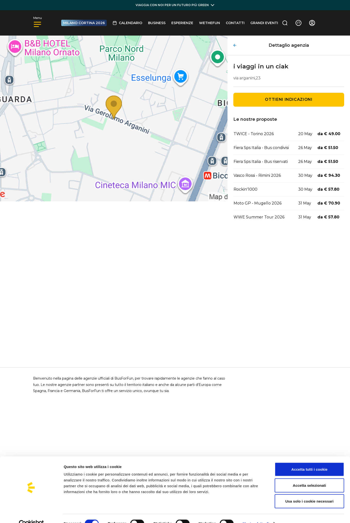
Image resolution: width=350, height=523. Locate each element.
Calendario (127, 23)
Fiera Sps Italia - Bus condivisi (261, 147)
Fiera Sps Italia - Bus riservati (261, 161)
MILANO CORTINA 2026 (84, 23)
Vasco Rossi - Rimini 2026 (257, 175)
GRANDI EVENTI (264, 23)
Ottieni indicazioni (288, 99)
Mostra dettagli (256, 513)
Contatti (235, 23)
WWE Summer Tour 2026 (259, 217)
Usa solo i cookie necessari (309, 491)
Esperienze (182, 23)
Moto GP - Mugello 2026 (257, 203)
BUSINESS (157, 23)
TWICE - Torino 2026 (254, 133)
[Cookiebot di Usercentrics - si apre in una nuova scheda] (31, 513)
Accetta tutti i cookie (309, 459)
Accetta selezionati (309, 475)
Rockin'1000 (245, 189)
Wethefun (209, 23)
